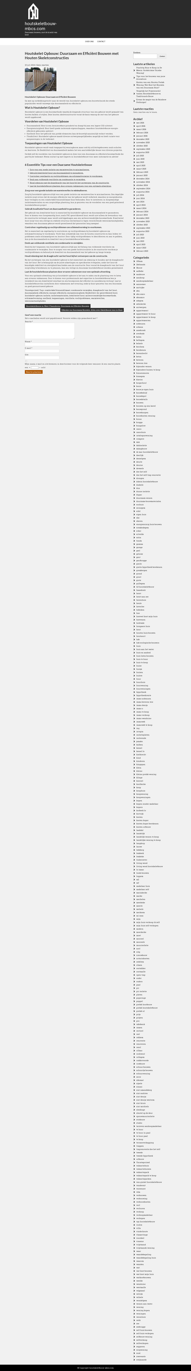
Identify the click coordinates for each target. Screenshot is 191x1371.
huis (138, 646)
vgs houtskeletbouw (145, 1221)
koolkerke (141, 784)
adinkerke (141, 304)
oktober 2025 (142, 145)
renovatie (140, 1040)
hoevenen (140, 619)
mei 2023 (140, 241)
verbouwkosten (143, 1202)
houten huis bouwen (145, 633)
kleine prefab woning (146, 774)
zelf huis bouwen (144, 1330)
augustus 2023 (142, 231)
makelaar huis (143, 886)
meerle (139, 906)
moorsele (140, 942)
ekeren (139, 521)
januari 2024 (142, 215)
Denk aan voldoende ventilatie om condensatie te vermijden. (58, 179)
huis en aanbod (143, 652)
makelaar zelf (142, 889)
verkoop (140, 1211)
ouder (139, 978)
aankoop (140, 277)
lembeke (140, 856)
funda (139, 541)
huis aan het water (145, 649)
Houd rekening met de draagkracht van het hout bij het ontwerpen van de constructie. (69, 183)
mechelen (140, 899)
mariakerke (141, 892)
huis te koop (142, 662)
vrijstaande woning (145, 1248)
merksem (140, 912)
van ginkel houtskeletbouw (149, 1182)
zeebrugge (140, 1327)
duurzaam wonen (144, 498)
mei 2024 (140, 201)
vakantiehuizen (143, 1169)
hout (138, 629)
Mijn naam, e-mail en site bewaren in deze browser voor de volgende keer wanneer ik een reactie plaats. (73, 367)
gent (138, 557)
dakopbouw (141, 448)
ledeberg (140, 850)
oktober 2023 (142, 224)
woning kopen (143, 1310)
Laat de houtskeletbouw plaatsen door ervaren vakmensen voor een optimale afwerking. (70, 186)
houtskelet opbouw (33, 295)
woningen (141, 1313)
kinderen (140, 761)
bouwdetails (142, 399)
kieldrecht (141, 754)
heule (139, 603)
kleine (139, 771)
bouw (138, 386)
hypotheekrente (143, 695)
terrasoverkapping (145, 1142)
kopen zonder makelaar (147, 804)
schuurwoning (143, 1073)
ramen (139, 1027)
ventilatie (69, 298)
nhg (138, 952)
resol (138, 1047)
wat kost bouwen (144, 1271)
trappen (140, 1146)
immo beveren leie (144, 702)
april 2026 (140, 126)
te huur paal (142, 1136)
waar (138, 1251)
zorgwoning (142, 1350)
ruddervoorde (142, 1060)
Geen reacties (42, 65)
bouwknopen (142, 412)
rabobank (140, 1024)
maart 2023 (141, 247)
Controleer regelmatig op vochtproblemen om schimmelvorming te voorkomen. (66, 176)
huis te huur (142, 659)
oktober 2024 (142, 185)
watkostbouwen (143, 1277)
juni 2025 (140, 159)
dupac (139, 494)
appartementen (143, 320)
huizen (139, 672)
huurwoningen (143, 689)
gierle (139, 564)
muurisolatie (142, 945)
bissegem (140, 376)
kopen (139, 800)
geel (138, 550)
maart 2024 (141, 208)
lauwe (139, 846)
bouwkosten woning (145, 416)
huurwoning (142, 685)
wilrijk (139, 1294)
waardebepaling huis (146, 1257)
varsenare (141, 1188)
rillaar (139, 1050)
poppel (139, 1001)
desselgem (141, 458)
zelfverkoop (141, 1340)
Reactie (29, 321)
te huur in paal (143, 1133)
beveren (139, 360)
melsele (139, 909)
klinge (139, 777)
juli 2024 (140, 195)
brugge (139, 422)
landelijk (140, 833)
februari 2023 (142, 251)
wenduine (141, 1284)
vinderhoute (142, 1231)
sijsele (139, 1083)
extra (138, 537)
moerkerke (141, 932)
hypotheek (141, 692)
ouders (139, 981)
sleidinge (140, 1109)
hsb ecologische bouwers (147, 642)
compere (140, 439)
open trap (140, 975)
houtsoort (140, 636)
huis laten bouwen (145, 656)
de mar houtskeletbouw (147, 452)
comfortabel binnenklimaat (57, 290)
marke (139, 896)
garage (139, 547)
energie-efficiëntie (57, 293)
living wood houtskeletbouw (149, 866)
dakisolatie (141, 445)
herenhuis (141, 600)
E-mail (28, 351)
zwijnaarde (141, 1359)
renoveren (141, 1044)
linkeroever (141, 860)
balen (138, 337)
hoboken (140, 610)
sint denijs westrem (145, 1100)
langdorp (140, 843)
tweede (139, 1152)
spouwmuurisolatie (145, 1116)
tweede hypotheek (144, 1156)
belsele (139, 343)
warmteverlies (97, 298)
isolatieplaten (142, 735)
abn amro (140, 294)
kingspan (140, 764)
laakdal (139, 830)
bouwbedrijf (141, 393)
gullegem (140, 583)
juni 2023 (140, 238)
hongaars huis (143, 626)
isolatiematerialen (59, 295)
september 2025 (143, 149)
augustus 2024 (142, 192)
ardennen (140, 323)
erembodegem (142, 527)
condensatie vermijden (81, 290)
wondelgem (141, 1300)
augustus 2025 (142, 152)
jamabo (139, 741)
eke (137, 517)
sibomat (140, 1080)
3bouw (139, 268)
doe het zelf (141, 471)
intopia (139, 731)
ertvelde (140, 534)
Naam (28, 344)
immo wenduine (143, 718)
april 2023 (140, 244)
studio (139, 1123)
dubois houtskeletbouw (147, 481)
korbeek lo (141, 810)
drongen (140, 478)
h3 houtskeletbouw (145, 587)
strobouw (140, 1119)
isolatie (46, 295)
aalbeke (139, 271)
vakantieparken (143, 1179)
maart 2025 (141, 168)
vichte (139, 1225)
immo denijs (142, 705)
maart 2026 (141, 129)
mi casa (139, 915)
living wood (141, 863)
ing (137, 728)
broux (139, 419)
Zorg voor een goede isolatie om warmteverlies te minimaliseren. (60, 169)
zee (137, 1323)
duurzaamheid (31, 293)
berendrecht (141, 353)
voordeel (140, 1238)
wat (138, 1267)
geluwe (139, 554)
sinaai (139, 1086)
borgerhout (141, 383)
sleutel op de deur (144, 1113)
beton (138, 356)
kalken (139, 744)
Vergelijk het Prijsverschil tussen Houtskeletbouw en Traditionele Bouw (148, 93)
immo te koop (142, 712)
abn (138, 291)
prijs (138, 1014)
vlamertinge (142, 1234)
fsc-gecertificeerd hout (107, 293)
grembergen (141, 570)
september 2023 (143, 228)
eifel (138, 511)
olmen (139, 965)
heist (138, 593)
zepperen (140, 1346)
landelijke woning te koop (148, 840)
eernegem (140, 508)
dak (138, 442)
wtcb (138, 1320)
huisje (139, 669)
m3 (137, 883)
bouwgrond (141, 409)
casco (138, 429)
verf (138, 1205)
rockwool (140, 1054)
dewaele (140, 468)
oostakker (141, 968)
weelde (139, 1281)
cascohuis (141, 432)
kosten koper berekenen (147, 823)
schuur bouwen (143, 1067)
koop (138, 787)
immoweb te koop (144, 725)
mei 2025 (140, 162)
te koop (139, 1139)
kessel (139, 748)
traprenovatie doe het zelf (148, 1149)
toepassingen (58, 298)
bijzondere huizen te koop (148, 369)
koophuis (140, 790)
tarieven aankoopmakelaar (149, 1126)
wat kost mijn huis (145, 1274)
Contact (101, 41)
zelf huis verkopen (145, 1333)
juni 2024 (140, 198)
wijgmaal (140, 1290)
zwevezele (141, 1356)
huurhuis (140, 682)
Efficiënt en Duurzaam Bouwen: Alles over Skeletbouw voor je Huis (92, 310)
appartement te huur (146, 314)
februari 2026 (142, 132)
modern (139, 929)
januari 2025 (142, 175)
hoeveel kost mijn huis (147, 616)
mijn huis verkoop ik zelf (148, 922)
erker (138, 531)
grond (139, 573)
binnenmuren (142, 373)
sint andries (142, 1093)
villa (138, 1228)
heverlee (140, 606)
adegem (139, 300)
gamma (139, 544)
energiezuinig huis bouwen (149, 524)
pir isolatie (141, 991)
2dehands (140, 264)
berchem (140, 346)
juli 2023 (140, 234)
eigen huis (141, 514)
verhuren (140, 1208)
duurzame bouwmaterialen (148, 501)
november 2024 (143, 182)
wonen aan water (144, 1304)
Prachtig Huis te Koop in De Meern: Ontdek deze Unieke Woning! (149, 70)
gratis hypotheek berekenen (149, 567)
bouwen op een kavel (146, 406)
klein (138, 767)
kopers (139, 807)
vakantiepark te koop (146, 1175)
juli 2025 (140, 155)
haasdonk (141, 590)
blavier (139, 379)
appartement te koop (146, 317)
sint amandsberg (144, 1090)
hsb (138, 639)
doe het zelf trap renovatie (148, 475)
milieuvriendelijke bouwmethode (100, 295)
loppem (139, 876)
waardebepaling (143, 1254)
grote (138, 580)
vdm (138, 1192)
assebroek (140, 330)
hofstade (140, 623)
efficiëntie (43, 293)
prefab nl (140, 1011)
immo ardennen (143, 698)
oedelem (140, 961)
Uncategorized (31, 290)
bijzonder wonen (144, 366)
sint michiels (142, 1106)
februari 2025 (142, 172)
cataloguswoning (144, 435)
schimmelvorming (33, 298)
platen (139, 994)
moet (138, 935)
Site (26, 357)
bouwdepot (141, 396)
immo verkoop (143, 715)
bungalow (140, 425)
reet (138, 1034)
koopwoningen (143, 797)
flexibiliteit (90, 293)
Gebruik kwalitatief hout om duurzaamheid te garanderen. (57, 173)
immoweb (140, 721)
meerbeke (140, 902)
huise (139, 665)
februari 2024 (142, 211)
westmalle (141, 1287)
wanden (140, 1264)
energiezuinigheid (75, 293)
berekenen (141, 350)
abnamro (140, 297)
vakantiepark (142, 1172)
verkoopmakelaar (144, 1215)
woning (139, 1307)
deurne (139, 465)
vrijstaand (141, 1244)
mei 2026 (140, 122)
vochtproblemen (82, 298)
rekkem (139, 1037)
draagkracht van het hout (105, 290)
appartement (142, 310)
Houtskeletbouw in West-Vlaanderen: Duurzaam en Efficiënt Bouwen (57, 306)
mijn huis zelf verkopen (147, 925)
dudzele (139, 485)
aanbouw (140, 274)
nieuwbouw (141, 955)
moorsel (140, 938)
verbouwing (141, 1198)
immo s (139, 708)
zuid (138, 1353)
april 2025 (140, 165)
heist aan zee (142, 596)
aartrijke (140, 287)
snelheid (47, 298)
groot (138, 577)
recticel (139, 1031)
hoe (138, 613)
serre (138, 1077)
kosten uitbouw (143, 827)
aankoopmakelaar (144, 281)
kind (138, 758)
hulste (139, 675)
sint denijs (141, 1096)
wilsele (139, 1297)
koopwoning (142, 794)
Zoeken (136, 52)
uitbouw (140, 1159)
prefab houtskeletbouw (147, 1008)
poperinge (141, 998)
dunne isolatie (143, 491)
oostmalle (140, 971)
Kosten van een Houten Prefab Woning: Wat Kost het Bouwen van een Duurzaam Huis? (150, 85)
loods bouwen (142, 873)
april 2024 (141, 205)
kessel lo (140, 751)
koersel (139, 781)
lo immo (140, 869)
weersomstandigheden (35, 301)
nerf (138, 948)
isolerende (141, 738)
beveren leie (141, 363)
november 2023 (143, 221)
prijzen (139, 1017)
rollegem (140, 1057)
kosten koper (142, 820)
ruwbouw (140, 1063)
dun (138, 488)
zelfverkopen (142, 1343)
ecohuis (140, 504)
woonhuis (141, 1317)
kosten (139, 817)
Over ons (89, 41)
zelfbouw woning (144, 1336)
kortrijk (139, 813)
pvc (138, 1021)
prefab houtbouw (144, 1004)
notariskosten (142, 958)
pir (137, 988)
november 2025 (143, 142)
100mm (139, 261)
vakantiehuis (142, 1165)
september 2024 (143, 188)
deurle (139, 462)
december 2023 (142, 218)
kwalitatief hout (77, 295)
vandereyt (141, 1185)
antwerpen (141, 307)
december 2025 (142, 139)
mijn (138, 919)
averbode (140, 333)
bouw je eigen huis (144, 389)
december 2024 (142, 178)
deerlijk (139, 455)
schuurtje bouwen (144, 1070)
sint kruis (141, 1103)
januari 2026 (142, 136)
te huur (139, 1129)
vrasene (140, 1241)
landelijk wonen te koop (147, 837)
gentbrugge (141, 560)
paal (138, 985)
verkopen (140, 1218)
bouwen (139, 402)
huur (138, 679)
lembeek (140, 853)
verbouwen (141, 1195)
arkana (139, 327)
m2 (137, 879)
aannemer (141, 284)
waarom (140, 1261)
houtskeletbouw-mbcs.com (41, 26)
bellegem (140, 340)
